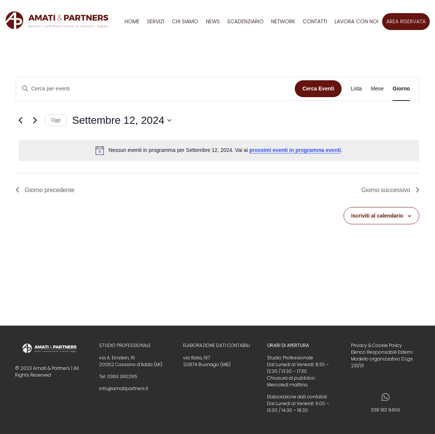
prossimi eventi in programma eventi (295, 150)
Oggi (55, 120)
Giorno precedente (45, 190)
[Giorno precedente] (20, 120)
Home (132, 21)
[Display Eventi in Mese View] (377, 89)
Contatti (315, 21)
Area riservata (406, 21)
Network (283, 21)
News (213, 21)
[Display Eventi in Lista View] (356, 89)
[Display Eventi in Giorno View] (401, 89)
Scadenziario (245, 21)
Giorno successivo (390, 190)
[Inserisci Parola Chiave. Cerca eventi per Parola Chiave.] (155, 89)
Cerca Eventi (318, 89)
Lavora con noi (356, 21)
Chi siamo (185, 21)
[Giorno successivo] (34, 120)
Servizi (155, 21)
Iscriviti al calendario (377, 216)
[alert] (219, 150)
